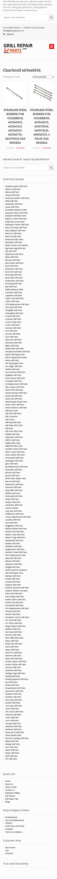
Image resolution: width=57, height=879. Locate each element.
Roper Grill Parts (12, 641)
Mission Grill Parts (12, 561)
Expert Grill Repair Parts (15, 354)
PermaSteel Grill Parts (14, 605)
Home (7, 781)
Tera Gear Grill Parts (13, 706)
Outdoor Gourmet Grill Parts (17, 587)
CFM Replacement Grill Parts (17, 304)
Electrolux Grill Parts (13, 342)
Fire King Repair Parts (14, 363)
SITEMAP (9, 829)
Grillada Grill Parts (12, 434)
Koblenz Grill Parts (12, 502)
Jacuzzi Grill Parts (12, 475)
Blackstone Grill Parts (14, 254)
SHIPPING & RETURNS (14, 826)
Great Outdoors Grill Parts (16, 407)
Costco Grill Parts (12, 325)
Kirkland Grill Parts (12, 493)
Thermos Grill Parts (13, 714)
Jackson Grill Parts (12, 472)
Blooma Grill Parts (12, 260)
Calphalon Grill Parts (13, 295)
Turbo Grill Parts (12, 717)
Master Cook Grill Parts (15, 534)
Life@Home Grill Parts (14, 514)
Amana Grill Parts (12, 195)
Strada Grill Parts (12, 685)
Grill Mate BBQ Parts (14, 425)
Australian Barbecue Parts (16, 210)
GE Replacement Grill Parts (16, 384)
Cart (7, 850)
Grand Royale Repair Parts (16, 402)
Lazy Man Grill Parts (13, 511)
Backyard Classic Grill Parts (16, 213)
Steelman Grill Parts (13, 670)
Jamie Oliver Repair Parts (15, 478)
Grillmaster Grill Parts (14, 437)
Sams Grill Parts (11, 646)
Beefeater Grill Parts (13, 242)
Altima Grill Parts (12, 192)
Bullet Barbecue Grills (14, 289)
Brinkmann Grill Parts (14, 269)
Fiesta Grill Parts (12, 360)
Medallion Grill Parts (13, 546)
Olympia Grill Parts (13, 576)
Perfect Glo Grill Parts (14, 602)
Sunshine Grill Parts (13, 697)
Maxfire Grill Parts (12, 543)
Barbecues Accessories (15, 221)
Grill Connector (11, 416)
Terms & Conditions (13, 832)
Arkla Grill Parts (11, 201)
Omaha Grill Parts (12, 579)
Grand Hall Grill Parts (13, 396)
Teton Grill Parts (12, 708)
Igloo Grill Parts (11, 463)
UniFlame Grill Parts (13, 729)
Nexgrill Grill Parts (12, 567)
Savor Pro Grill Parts (13, 652)
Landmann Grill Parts (14, 505)
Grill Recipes (10, 796)
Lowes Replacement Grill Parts (18, 517)
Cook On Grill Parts (13, 322)
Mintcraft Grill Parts (13, 558)
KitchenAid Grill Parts (14, 496)
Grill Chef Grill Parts (13, 413)
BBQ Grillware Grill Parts (15, 230)
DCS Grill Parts (11, 331)
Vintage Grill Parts (12, 744)
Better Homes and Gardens (16, 245)
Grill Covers (10, 419)
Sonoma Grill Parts (13, 667)
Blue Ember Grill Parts (14, 263)
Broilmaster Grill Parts (14, 281)
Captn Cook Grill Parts (14, 298)
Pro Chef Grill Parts (13, 620)
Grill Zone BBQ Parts (14, 431)
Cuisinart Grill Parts (13, 328)
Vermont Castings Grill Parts (17, 738)
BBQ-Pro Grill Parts (13, 233)
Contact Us (10, 790)
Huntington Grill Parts (14, 461)
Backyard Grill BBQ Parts (15, 215)
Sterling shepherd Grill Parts (16, 679)
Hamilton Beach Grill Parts (16, 449)
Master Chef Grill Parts (14, 531)
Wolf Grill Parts (11, 756)
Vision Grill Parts (12, 750)
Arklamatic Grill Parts (14, 204)
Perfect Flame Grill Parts (15, 599)
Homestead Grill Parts (14, 458)
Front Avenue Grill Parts (15, 378)
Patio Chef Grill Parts (14, 593)
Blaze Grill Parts (11, 257)
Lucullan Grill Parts (13, 520)
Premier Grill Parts (12, 614)
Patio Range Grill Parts (14, 596)
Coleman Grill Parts (13, 319)
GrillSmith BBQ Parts (14, 446)
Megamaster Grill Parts (14, 549)
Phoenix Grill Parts (12, 611)
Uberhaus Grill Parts (13, 726)
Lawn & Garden (11, 508)
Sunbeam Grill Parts (13, 694)
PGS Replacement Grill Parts (17, 608)
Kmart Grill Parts (12, 499)
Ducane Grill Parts (12, 334)
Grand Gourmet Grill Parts (16, 393)
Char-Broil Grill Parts (13, 307)
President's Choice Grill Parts (17, 617)
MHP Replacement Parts (15, 555)
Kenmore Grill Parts (13, 487)
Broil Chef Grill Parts (13, 272)
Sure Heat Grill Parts (13, 700)
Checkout (9, 853)
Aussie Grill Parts (12, 207)
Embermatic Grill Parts (14, 348)
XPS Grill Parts (11, 759)
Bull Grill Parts (11, 286)
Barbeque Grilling (12, 793)
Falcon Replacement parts (16, 357)
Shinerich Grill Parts (13, 655)
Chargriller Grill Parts (13, 310)
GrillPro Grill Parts (12, 440)
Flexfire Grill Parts (12, 369)
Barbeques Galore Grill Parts (17, 224)
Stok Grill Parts (11, 682)
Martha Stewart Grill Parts (16, 528)
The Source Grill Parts (14, 711)
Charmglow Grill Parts (14, 313)
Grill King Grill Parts (13, 422)
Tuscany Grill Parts (13, 723)
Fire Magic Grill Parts (13, 366)
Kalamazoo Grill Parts (14, 484)
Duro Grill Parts (11, 337)
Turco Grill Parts (12, 720)
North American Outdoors (16, 570)
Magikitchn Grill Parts (14, 526)
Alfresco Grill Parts (13, 189)
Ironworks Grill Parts (13, 469)
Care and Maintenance (14, 820)
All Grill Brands (11, 817)
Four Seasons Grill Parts (15, 372)
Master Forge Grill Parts (15, 537)
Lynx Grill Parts (11, 523)
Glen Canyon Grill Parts (14, 387)
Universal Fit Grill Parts (14, 732)
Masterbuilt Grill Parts (14, 540)
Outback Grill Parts (13, 585)
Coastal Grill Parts (12, 316)
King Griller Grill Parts (14, 490)
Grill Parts (9, 428)
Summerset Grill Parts (14, 691)
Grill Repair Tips (11, 799)
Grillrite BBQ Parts (12, 443)
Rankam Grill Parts (13, 629)
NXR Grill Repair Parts (14, 573)
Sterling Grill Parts (12, 676)
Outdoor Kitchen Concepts (16, 590)
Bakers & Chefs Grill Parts (16, 218)
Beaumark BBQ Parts (14, 239)
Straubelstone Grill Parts (15, 688)
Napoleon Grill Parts (13, 564)
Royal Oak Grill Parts (13, 643)
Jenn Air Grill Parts (12, 481)
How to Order (11, 787)
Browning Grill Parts (13, 283)
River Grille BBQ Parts (14, 638)
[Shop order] (43, 77)
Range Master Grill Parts (15, 626)
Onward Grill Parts (12, 582)
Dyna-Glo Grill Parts (13, 339)
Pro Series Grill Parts (13, 623)
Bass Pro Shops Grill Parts (16, 227)
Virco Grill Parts (11, 747)
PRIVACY (8, 823)
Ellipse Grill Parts (12, 345)
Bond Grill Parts (11, 266)
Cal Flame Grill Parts (13, 292)
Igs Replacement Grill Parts (16, 466)
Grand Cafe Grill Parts (14, 390)
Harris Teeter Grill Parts (15, 452)
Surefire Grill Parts (12, 703)
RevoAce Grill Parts (13, 635)
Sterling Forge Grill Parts (15, 673)
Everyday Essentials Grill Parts (17, 351)
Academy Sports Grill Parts (16, 186)
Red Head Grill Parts (13, 632)
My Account (10, 847)
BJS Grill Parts (11, 251)
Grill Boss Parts (11, 410)
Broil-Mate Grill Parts (14, 278)
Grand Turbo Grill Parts (14, 404)
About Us (9, 784)
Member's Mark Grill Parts (16, 552)
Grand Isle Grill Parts (13, 399)
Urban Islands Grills (13, 735)
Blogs (7, 802)
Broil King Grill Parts (13, 275)
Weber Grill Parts (12, 753)
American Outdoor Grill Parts (17, 198)
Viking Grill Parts (12, 741)
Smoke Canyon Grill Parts (15, 661)
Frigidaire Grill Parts (13, 375)
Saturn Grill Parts (12, 649)
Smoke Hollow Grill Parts (15, 664)
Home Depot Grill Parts (15, 455)
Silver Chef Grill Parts (14, 658)
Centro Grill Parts (12, 301)
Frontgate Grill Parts (13, 381)
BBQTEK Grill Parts (13, 236)
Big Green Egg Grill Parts (15, 248)
